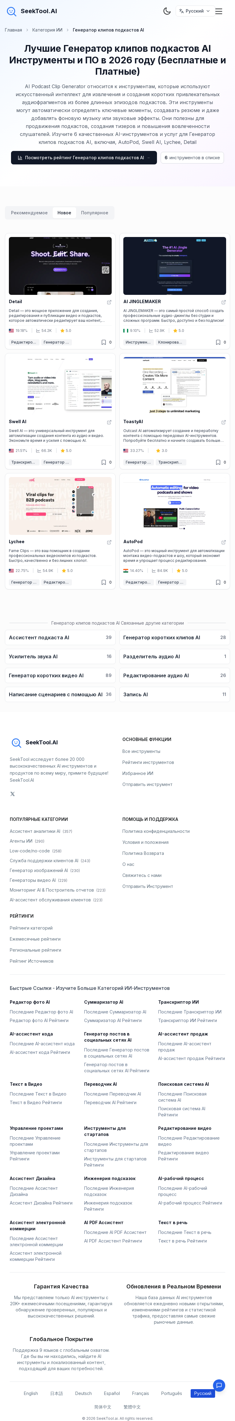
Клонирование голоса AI (172, 342)
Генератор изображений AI (45, 870)
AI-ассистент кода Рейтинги (40, 1052)
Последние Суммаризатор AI (115, 1011)
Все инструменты (141, 751)
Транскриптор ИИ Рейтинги (187, 1020)
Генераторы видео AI (38, 880)
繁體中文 (132, 1406)
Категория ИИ (47, 29)
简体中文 (102, 1406)
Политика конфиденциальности (156, 831)
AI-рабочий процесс (181, 1178)
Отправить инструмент (147, 784)
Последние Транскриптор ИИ (190, 1011)
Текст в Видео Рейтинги (36, 1102)
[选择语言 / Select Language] (195, 11)
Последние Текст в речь (184, 1232)
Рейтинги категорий (31, 927)
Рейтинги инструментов (148, 762)
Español (112, 1393)
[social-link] (12, 794)
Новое (64, 212)
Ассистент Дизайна (32, 1178)
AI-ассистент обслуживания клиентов (56, 899)
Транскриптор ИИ (25, 462)
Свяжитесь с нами (142, 875)
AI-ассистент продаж (183, 1033)
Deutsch (83, 1393)
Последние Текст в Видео (38, 1093)
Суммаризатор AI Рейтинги (113, 1020)
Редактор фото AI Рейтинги (39, 1020)
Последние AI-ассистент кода (42, 1043)
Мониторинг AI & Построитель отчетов (58, 890)
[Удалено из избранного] (104, 342)
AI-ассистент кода (31, 1033)
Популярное (94, 212)
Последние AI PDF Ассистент (115, 1232)
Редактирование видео (25, 342)
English (31, 1393)
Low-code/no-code (36, 850)
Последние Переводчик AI (112, 1093)
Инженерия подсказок (110, 1178)
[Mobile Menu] (219, 11)
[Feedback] (219, 1385)
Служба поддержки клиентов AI (50, 860)
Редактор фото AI (30, 1002)
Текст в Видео (26, 1084)
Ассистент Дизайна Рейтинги (41, 1202)
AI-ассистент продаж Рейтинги (191, 1058)
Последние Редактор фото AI (41, 1011)
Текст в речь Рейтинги (182, 1240)
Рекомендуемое (29, 212)
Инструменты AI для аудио (140, 342)
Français (140, 1393)
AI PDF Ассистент (104, 1222)
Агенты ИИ (27, 841)
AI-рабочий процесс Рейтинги (190, 1202)
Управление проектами (36, 1128)
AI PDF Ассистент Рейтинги (113, 1240)
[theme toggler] (167, 11)
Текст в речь (172, 1222)
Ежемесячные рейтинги (35, 939)
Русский (202, 1393)
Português (171, 1393)
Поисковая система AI (183, 1084)
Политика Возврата (143, 853)
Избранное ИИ (137, 773)
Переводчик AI (100, 1084)
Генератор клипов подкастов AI (58, 342)
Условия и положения (145, 842)
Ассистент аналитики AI (41, 831)
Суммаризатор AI (103, 1002)
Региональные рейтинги (35, 950)
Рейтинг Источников (32, 961)
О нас (128, 864)
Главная (13, 29)
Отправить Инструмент (147, 886)
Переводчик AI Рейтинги (110, 1102)
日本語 (56, 1393)
